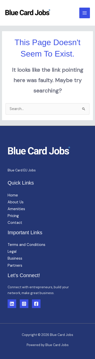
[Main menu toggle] (84, 13)
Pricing (13, 215)
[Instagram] (24, 303)
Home (13, 195)
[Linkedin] (12, 303)
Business (15, 258)
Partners (15, 265)
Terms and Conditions (26, 244)
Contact (15, 222)
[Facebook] (36, 303)
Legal (12, 251)
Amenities (16, 209)
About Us (16, 202)
